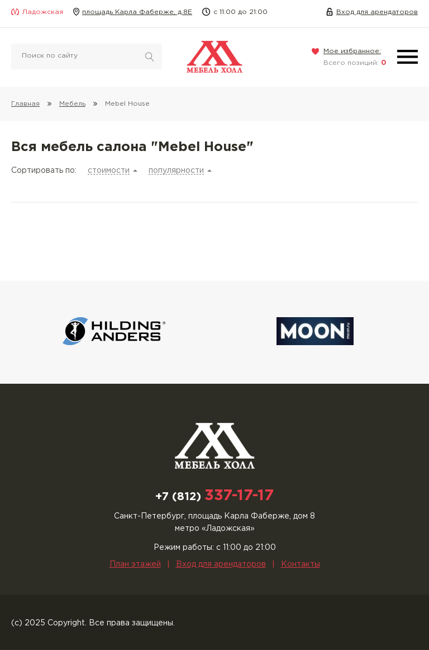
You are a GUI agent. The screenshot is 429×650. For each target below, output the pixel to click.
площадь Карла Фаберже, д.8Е (137, 12)
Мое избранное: (352, 51)
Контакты (300, 564)
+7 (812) (214, 497)
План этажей (135, 564)
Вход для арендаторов (377, 12)
